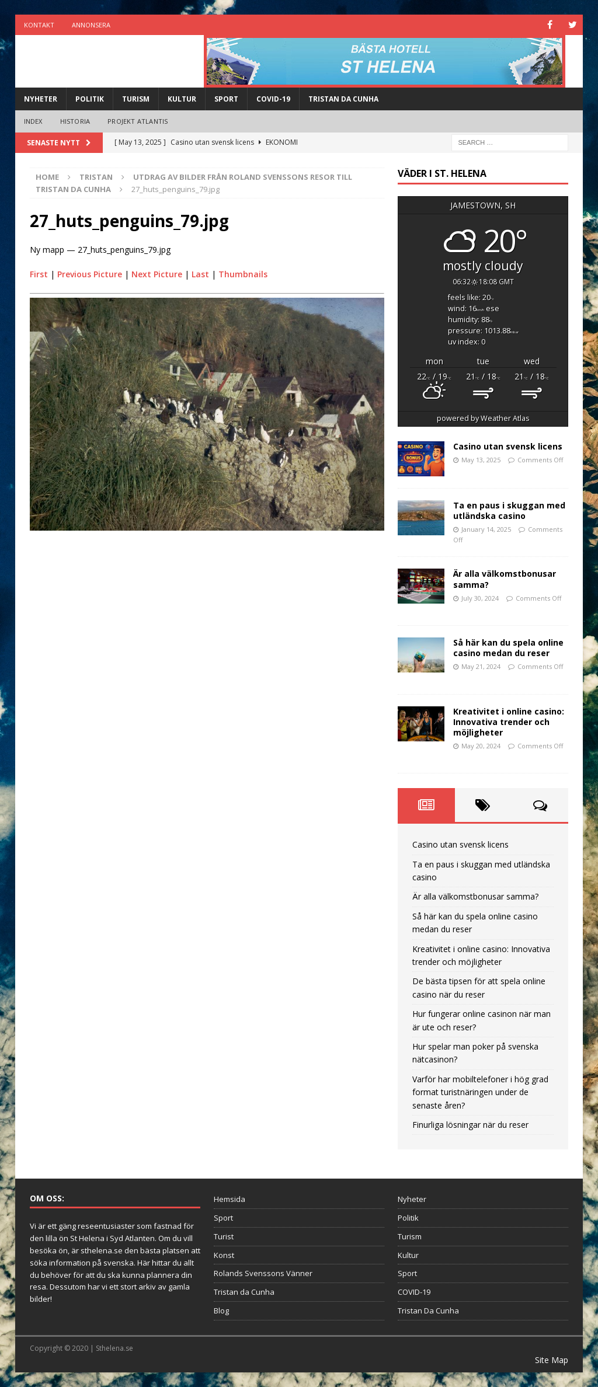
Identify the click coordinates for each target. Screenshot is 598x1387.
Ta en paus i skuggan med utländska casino (509, 510)
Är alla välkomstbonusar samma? (504, 579)
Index (33, 121)
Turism (136, 99)
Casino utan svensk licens (507, 446)
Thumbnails (242, 274)
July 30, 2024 (480, 598)
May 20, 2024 (480, 745)
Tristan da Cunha (244, 1292)
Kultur (182, 99)
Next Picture (156, 274)
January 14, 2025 (486, 529)
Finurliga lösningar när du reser (470, 1124)
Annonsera (91, 24)
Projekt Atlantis (137, 121)
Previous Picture (89, 274)
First (39, 274)
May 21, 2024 (480, 666)
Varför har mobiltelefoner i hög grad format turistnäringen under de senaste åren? (480, 1092)
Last (200, 274)
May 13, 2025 (480, 459)
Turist (224, 1236)
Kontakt (39, 24)
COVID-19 (273, 99)
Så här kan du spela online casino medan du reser (508, 647)
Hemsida (229, 1199)
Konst (224, 1255)
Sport (226, 99)
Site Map (551, 1359)
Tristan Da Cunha (343, 99)
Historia (75, 121)
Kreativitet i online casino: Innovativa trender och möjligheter (508, 721)
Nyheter (40, 99)
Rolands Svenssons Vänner (263, 1273)
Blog (221, 1310)
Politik (89, 99)
